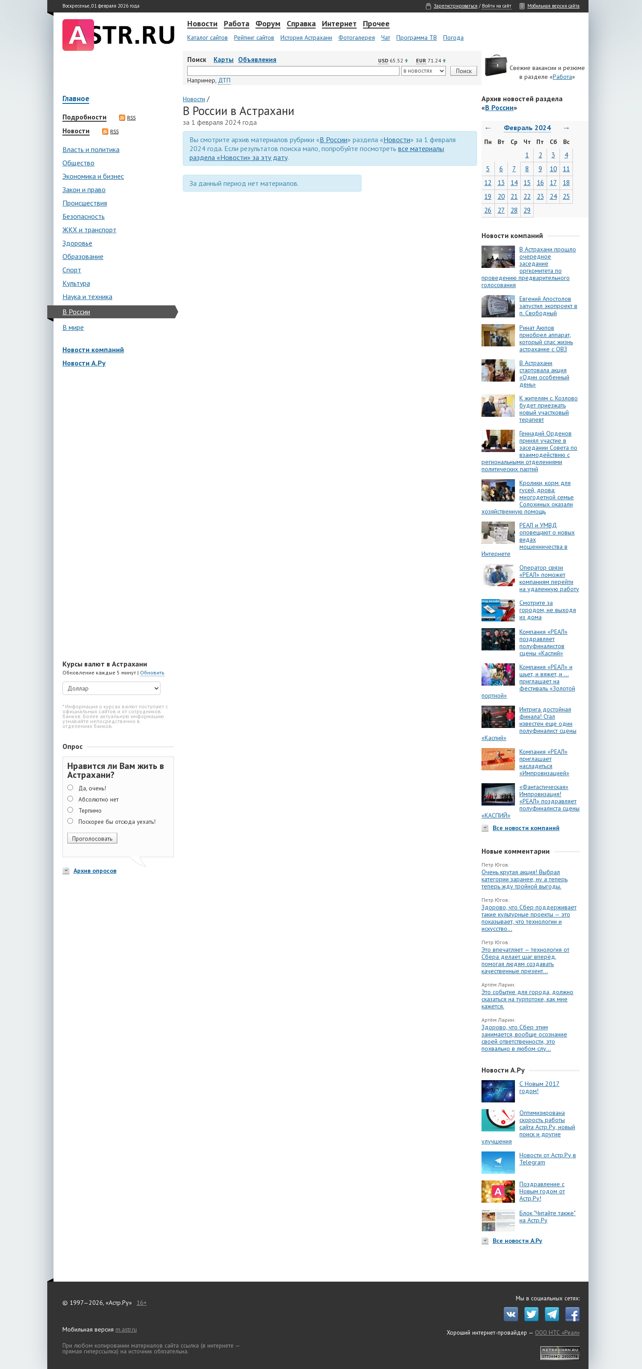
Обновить (152, 672)
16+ (141, 1303)
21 (514, 196)
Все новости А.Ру (517, 1241)
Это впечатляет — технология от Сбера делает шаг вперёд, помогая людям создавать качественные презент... (525, 960)
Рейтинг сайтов (254, 37)
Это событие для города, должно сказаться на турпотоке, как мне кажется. (527, 999)
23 (540, 196)
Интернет (339, 24)
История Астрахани (306, 37)
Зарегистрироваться (455, 6)
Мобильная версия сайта (553, 6)
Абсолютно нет (98, 799)
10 (553, 168)
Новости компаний (93, 349)
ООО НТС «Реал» (557, 1332)
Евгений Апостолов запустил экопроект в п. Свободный (548, 306)
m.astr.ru (126, 1329)
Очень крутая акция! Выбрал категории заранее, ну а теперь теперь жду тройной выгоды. (525, 879)
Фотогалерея (356, 37)
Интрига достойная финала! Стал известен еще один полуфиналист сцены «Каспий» (529, 723)
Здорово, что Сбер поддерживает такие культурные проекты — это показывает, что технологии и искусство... (529, 918)
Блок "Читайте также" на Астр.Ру (547, 1216)
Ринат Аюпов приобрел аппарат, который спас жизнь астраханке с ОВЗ (546, 338)
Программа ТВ (416, 37)
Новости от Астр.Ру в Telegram (547, 1158)
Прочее (376, 24)
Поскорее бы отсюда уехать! (117, 822)
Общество (78, 162)
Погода (453, 37)
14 (514, 182)
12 (487, 182)
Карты (224, 59)
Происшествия (84, 202)
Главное (75, 99)
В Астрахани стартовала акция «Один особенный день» (544, 373)
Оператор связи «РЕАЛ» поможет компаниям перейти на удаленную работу (549, 578)
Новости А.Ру (84, 362)
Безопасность (83, 216)
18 (566, 182)
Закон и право (84, 189)
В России (76, 311)
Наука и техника (87, 296)
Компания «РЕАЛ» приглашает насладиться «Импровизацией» (544, 762)
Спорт (71, 269)
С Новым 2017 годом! (539, 1087)
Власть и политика (90, 149)
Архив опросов (95, 871)
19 (487, 196)
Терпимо (90, 810)
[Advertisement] (115, 514)
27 (501, 210)
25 (566, 196)
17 (553, 182)
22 (527, 196)
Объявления (257, 59)
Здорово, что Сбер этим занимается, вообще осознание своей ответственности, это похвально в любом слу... (524, 1037)
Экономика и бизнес (93, 176)
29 (527, 210)
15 (527, 182)
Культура (76, 283)
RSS (127, 118)
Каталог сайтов (207, 37)
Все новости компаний (526, 828)
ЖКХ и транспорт (89, 229)
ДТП (224, 80)
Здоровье (77, 242)
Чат (385, 37)
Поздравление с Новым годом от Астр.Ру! (542, 1191)
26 (487, 210)
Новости (202, 24)
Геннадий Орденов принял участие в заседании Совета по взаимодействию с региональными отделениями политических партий (529, 451)
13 (501, 182)
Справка (301, 24)
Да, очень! (92, 788)
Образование (82, 256)
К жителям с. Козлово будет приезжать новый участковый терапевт (548, 408)
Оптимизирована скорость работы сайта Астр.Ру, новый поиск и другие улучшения (528, 1127)
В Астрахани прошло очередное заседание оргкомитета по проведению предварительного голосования (529, 267)
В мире (73, 327)
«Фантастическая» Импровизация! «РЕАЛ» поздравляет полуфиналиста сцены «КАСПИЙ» (531, 801)
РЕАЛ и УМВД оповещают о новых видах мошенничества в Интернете (528, 539)
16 (540, 182)
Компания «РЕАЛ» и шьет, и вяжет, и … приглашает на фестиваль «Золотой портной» (528, 681)
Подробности (84, 117)
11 (566, 168)
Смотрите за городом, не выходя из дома (547, 610)
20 (501, 196)
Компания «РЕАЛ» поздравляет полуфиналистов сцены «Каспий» (543, 642)
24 (553, 196)
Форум (267, 24)
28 (514, 210)
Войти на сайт (496, 6)
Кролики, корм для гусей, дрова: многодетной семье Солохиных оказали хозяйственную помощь (528, 497)
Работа (236, 24)
